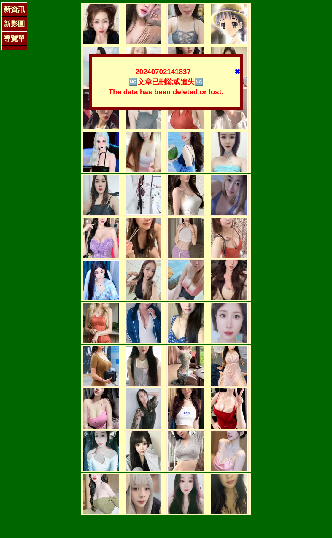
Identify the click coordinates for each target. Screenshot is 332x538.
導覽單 (14, 38)
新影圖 (14, 24)
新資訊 (14, 9)
